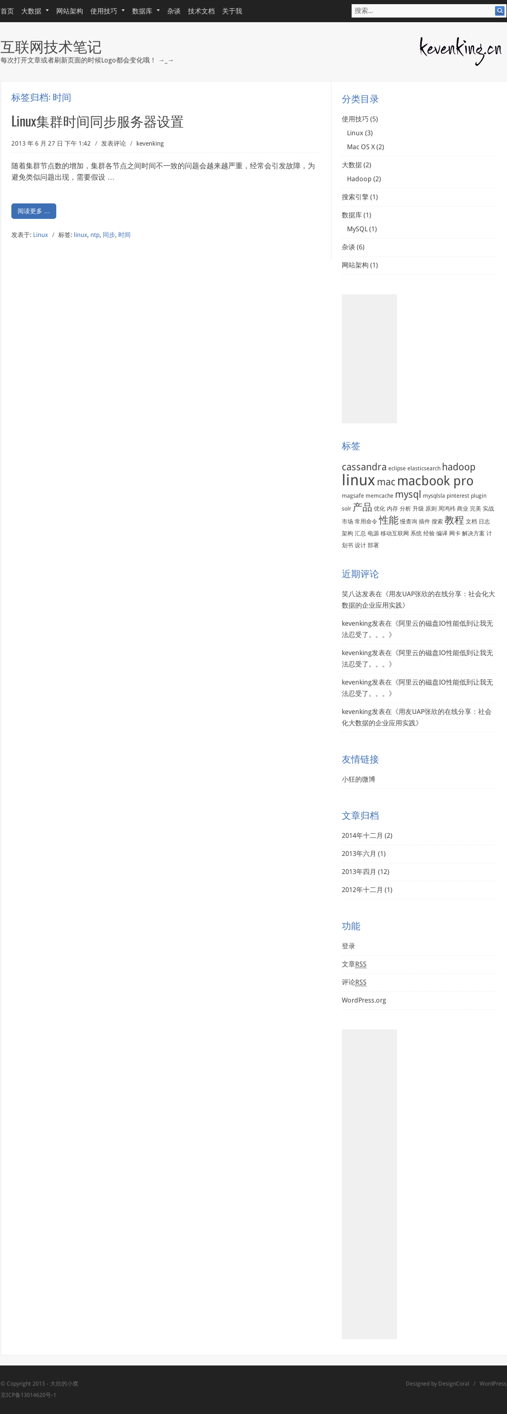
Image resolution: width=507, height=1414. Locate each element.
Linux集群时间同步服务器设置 (97, 120)
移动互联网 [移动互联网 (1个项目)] (395, 533)
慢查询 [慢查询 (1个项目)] (408, 521)
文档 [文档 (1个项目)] (471, 521)
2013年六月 (359, 853)
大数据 (31, 11)
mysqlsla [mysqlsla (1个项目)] (434, 495)
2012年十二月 (362, 890)
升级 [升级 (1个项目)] (418, 508)
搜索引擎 (355, 197)
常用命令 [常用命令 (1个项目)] (366, 521)
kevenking (150, 143)
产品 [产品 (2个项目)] (362, 507)
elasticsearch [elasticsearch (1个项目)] (423, 468)
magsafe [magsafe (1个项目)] (353, 495)
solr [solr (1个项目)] (346, 508)
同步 (109, 235)
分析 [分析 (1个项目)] (405, 508)
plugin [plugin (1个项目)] (478, 495)
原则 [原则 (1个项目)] (431, 508)
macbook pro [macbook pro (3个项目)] (435, 480)
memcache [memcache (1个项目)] (379, 495)
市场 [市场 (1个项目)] (347, 521)
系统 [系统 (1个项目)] (416, 533)
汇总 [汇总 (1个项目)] (360, 533)
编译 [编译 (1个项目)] (442, 533)
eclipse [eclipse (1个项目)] (397, 468)
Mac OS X (361, 147)
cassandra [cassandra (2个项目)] (364, 467)
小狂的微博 (358, 779)
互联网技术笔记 (51, 45)
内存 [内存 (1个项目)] (392, 508)
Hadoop (359, 179)
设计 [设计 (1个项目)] (360, 545)
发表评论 (113, 143)
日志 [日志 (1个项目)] (484, 521)
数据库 (142, 11)
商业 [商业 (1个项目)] (462, 508)
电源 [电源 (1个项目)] (373, 533)
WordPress (493, 1383)
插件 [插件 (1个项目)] (424, 521)
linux (80, 235)
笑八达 (352, 594)
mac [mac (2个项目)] (386, 482)
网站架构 (69, 11)
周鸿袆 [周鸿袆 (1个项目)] (446, 508)
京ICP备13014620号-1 (28, 1395)
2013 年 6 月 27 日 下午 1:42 (51, 143)
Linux (40, 235)
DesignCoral (453, 1383)
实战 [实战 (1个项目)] (488, 508)
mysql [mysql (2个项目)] (408, 494)
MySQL (357, 229)
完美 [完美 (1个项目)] (475, 508)
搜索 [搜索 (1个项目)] (437, 521)
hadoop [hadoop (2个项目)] (459, 467)
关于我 (232, 11)
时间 (124, 235)
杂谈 (174, 11)
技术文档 (201, 11)
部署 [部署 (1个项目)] (373, 545)
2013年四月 (359, 872)
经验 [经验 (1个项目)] (429, 533)
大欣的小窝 (64, 1383)
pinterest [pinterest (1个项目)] (458, 495)
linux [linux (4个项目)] (358, 480)
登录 (348, 946)
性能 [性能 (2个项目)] (389, 520)
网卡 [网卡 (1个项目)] (455, 533)
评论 (354, 982)
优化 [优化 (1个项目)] (379, 508)
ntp (95, 235)
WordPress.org (364, 1000)
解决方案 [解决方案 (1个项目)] (473, 533)
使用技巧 (104, 11)
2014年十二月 (362, 835)
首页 (7, 11)
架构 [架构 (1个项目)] (347, 533)
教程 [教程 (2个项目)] (454, 520)
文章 (354, 964)
